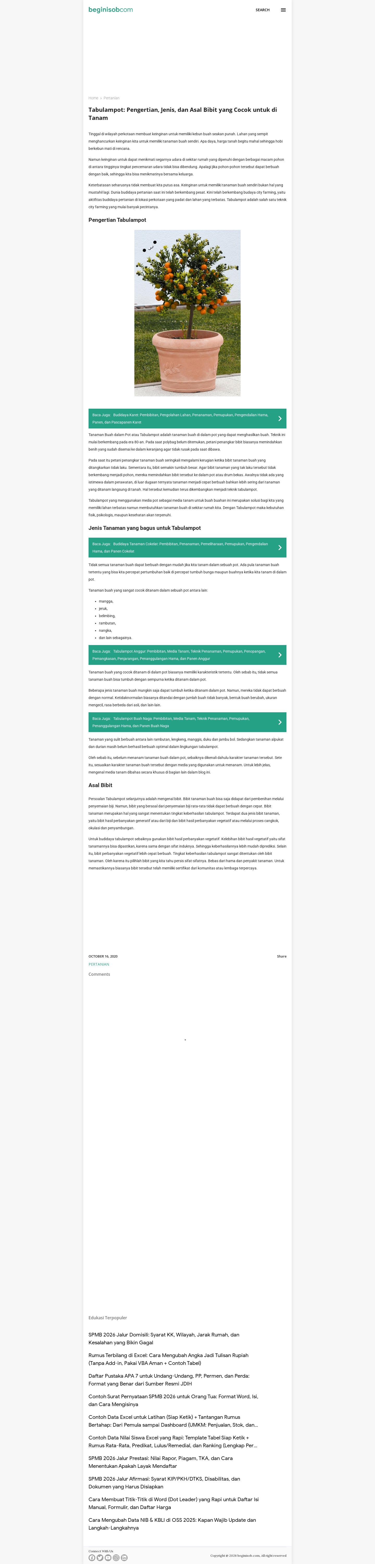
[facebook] (92, 1559)
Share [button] (281, 956)
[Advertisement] (187, 53)
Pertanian (99, 964)
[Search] (263, 10)
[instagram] (116, 1559)
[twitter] (100, 1559)
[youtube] (108, 1559)
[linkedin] (124, 1559)
